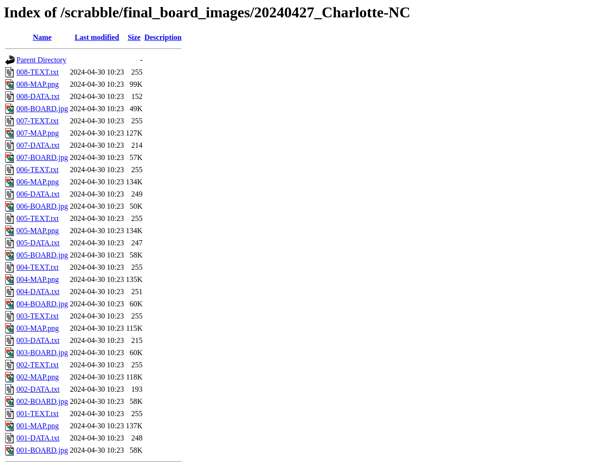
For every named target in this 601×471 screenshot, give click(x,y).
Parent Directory (41, 60)
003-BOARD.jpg (42, 353)
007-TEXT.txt (37, 121)
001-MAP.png (37, 426)
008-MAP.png (37, 84)
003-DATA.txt (38, 340)
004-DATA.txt (38, 292)
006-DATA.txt (38, 194)
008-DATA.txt (38, 96)
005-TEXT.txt (37, 218)
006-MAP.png (37, 182)
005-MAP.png (37, 231)
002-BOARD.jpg (42, 401)
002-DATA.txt (38, 389)
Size (134, 37)
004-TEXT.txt (37, 267)
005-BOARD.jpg (42, 255)
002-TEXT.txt (37, 365)
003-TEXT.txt (37, 316)
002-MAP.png (37, 377)
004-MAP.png (37, 279)
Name (42, 37)
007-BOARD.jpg (42, 157)
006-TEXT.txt (37, 170)
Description (162, 37)
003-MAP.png (37, 328)
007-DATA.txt (38, 145)
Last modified (97, 37)
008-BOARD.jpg (42, 109)
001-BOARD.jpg (42, 450)
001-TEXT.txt (37, 414)
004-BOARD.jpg (42, 304)
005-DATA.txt (38, 243)
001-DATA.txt (38, 438)
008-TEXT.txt (37, 72)
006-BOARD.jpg (42, 206)
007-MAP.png (37, 133)
